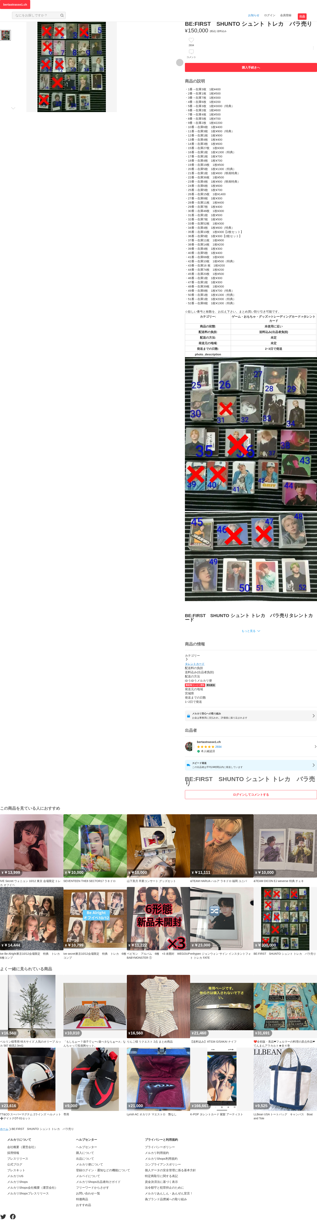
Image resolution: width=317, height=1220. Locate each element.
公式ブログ (14, 1164)
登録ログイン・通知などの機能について (103, 1170)
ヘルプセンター (86, 1147)
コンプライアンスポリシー (163, 1164)
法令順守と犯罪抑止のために (164, 1187)
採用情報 (13, 1152)
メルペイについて (88, 1176)
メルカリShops (17, 1181)
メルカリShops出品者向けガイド (98, 1181)
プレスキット (16, 1170)
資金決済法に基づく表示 (161, 1181)
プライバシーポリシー (160, 1147)
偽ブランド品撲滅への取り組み (166, 1199)
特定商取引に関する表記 (161, 1176)
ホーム (4, 1129)
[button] (251, 631)
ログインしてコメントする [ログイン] (251, 794)
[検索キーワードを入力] (35, 15)
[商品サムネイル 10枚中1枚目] (5, 35)
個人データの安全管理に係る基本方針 (170, 1170)
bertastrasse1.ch (15, 4)
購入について (85, 1152)
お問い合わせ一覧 (88, 1193)
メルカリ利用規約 (157, 1152)
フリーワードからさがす (92, 1187)
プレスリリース (17, 1158)
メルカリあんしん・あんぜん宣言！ (169, 1193)
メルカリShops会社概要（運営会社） (32, 1187)
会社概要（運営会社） (22, 1147)
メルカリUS (15, 1176)
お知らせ (253, 15)
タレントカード (195, 663)
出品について (85, 1158)
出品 (302, 16)
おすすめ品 (83, 1205)
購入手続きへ (251, 67)
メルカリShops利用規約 (161, 1158)
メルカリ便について (89, 1164)
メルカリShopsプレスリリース (28, 1193)
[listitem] (251, 747)
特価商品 (82, 1199)
